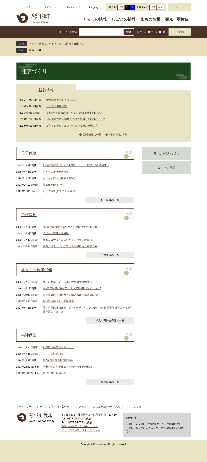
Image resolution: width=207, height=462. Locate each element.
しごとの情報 (124, 19)
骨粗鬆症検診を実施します (61, 99)
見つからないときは (166, 153)
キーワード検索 (68, 32)
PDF (164, 32)
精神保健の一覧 (110, 382)
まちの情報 (150, 19)
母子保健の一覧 (110, 200)
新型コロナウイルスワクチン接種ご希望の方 (72, 125)
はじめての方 (49, 7)
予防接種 (29, 215)
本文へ (29, 7)
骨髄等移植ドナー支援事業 (58, 301)
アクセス (81, 406)
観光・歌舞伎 (176, 19)
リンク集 (136, 406)
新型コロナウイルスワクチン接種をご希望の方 (70, 246)
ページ (154, 32)
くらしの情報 (95, 19)
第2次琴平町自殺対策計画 (58, 360)
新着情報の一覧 (92, 134)
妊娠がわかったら (53, 184)
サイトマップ (73, 7)
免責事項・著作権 (59, 406)
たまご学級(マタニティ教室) (59, 191)
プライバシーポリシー (29, 406)
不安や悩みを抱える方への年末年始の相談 (67, 366)
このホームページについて (108, 406)
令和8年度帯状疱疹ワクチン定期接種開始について (75, 112)
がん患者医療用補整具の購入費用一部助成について (76, 119)
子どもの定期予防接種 (56, 171)
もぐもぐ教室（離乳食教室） (59, 178)
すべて (143, 32)
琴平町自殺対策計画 (54, 373)
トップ (32, 43)
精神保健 (29, 335)
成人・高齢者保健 (36, 270)
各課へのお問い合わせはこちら (79, 426)
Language (94, 7)
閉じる (43, 50)
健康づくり (35, 50)
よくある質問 (166, 167)
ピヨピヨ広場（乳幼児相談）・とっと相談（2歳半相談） (76, 165)
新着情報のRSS (118, 134)
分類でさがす (46, 43)
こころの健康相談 (56, 106)
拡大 (160, 7)
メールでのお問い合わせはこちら (80, 430)
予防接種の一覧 (110, 255)
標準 (121, 7)
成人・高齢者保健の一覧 (110, 320)
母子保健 (29, 153)
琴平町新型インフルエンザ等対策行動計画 (67, 281)
